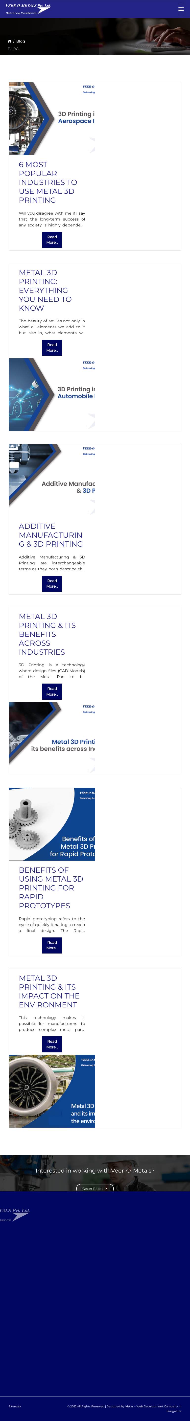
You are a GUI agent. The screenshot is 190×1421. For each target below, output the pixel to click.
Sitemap (15, 1406)
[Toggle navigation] (181, 8)
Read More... (52, 240)
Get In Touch (95, 1188)
